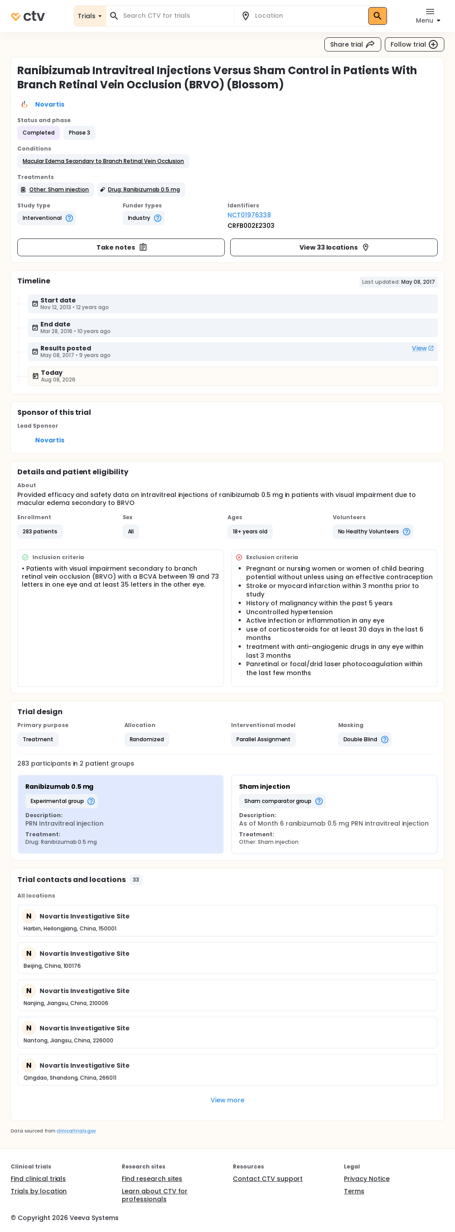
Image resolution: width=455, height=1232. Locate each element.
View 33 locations (335, 247)
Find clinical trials (38, 1179)
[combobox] (175, 16)
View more (228, 1100)
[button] (103, 161)
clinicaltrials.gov (76, 1131)
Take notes (122, 247)
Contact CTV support (268, 1179)
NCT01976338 (249, 215)
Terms (354, 1191)
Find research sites (152, 1179)
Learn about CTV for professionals (155, 1195)
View (423, 348)
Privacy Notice (367, 1179)
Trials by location (39, 1191)
